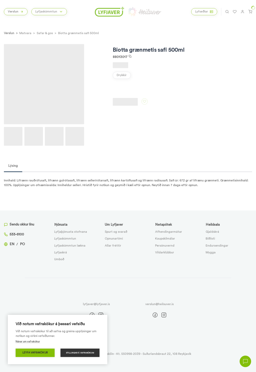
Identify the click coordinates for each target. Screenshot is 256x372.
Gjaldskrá (212, 231)
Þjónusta (60, 224)
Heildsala (213, 224)
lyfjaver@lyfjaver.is (96, 304)
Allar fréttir (113, 245)
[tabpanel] (128, 179)
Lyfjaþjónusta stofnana (70, 231)
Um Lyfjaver (114, 224)
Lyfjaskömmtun (65, 238)
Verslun (15, 11)
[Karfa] (250, 11)
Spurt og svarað (116, 231)
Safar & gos (45, 33)
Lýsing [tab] (13, 165)
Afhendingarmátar (168, 231)
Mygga (211, 252)
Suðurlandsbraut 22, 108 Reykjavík (167, 353)
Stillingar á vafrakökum (80, 353)
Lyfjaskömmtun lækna (69, 245)
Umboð (59, 259)
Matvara (25, 33)
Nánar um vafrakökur (28, 341)
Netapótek (163, 224)
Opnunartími (114, 238)
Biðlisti (210, 238)
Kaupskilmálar (165, 238)
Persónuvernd (164, 245)
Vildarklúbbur (164, 252)
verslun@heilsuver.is (159, 304)
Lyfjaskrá (60, 252)
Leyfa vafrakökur (35, 352)
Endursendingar (217, 245)
